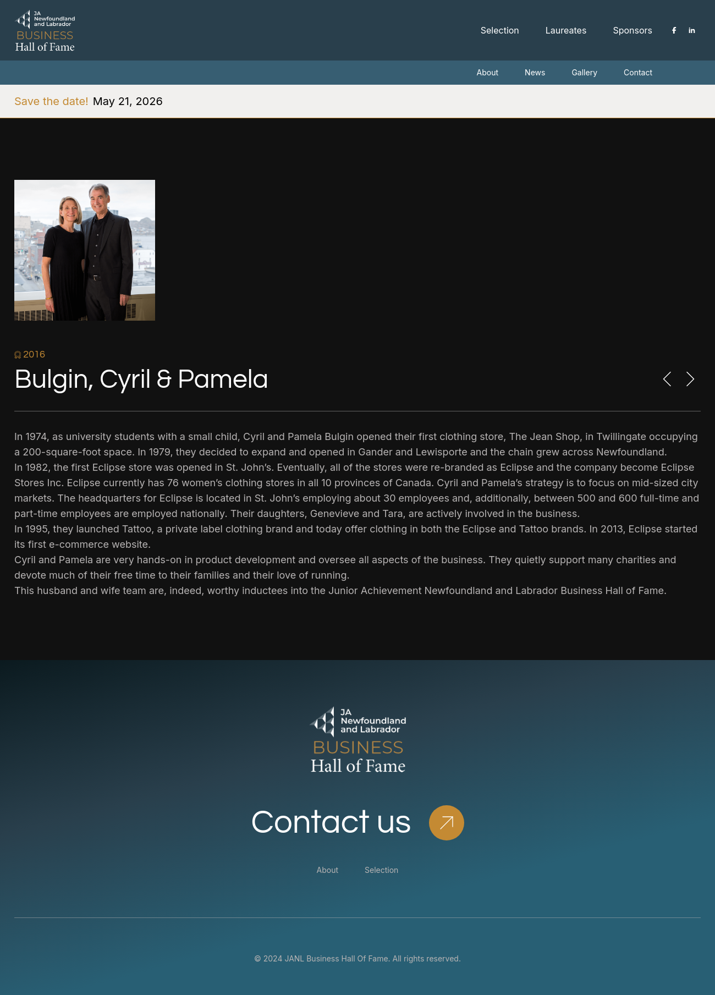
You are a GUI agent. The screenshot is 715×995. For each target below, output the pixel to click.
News (535, 72)
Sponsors (632, 30)
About (487, 72)
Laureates (566, 30)
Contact (638, 72)
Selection (500, 30)
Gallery (584, 72)
